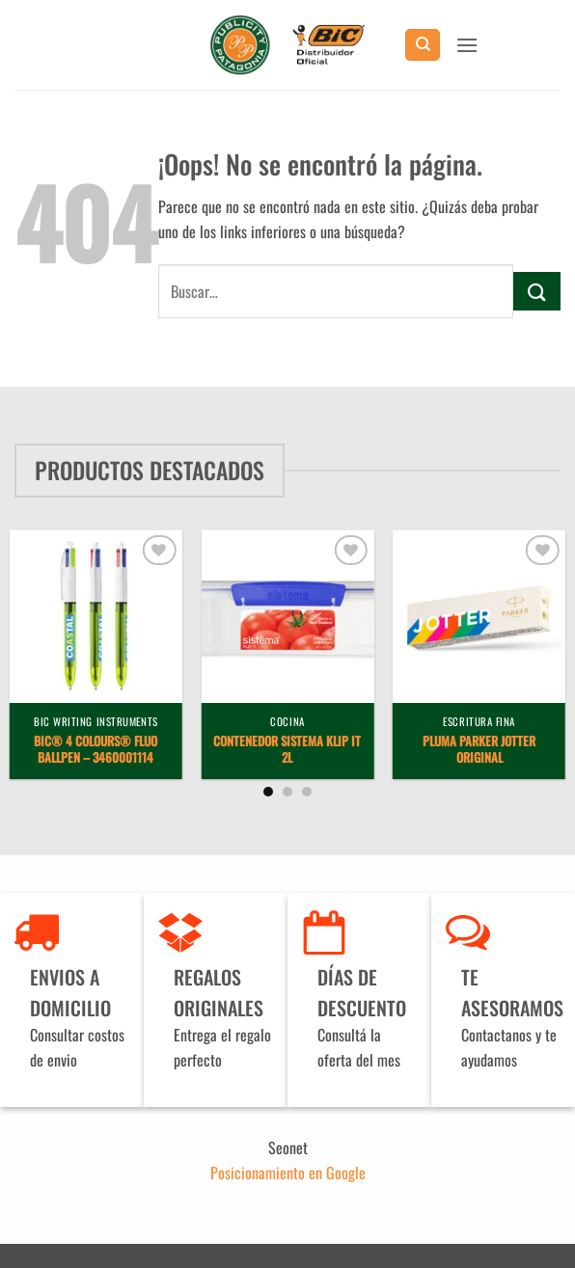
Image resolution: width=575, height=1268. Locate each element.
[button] (467, 44)
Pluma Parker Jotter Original (479, 750)
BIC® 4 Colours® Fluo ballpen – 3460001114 (95, 750)
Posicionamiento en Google (288, 1172)
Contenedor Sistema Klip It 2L (287, 750)
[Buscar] (422, 45)
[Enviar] (537, 291)
